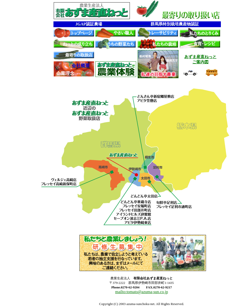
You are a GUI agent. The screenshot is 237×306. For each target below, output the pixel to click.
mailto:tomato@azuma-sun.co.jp (141, 292)
